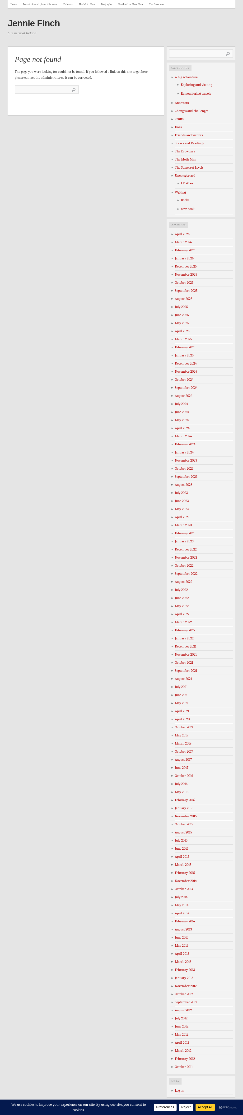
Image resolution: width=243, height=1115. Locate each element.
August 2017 (183, 760)
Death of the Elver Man (130, 4)
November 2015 (186, 816)
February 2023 (185, 533)
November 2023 (186, 460)
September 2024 (186, 388)
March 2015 (183, 865)
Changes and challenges (191, 111)
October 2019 (184, 727)
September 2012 (186, 1002)
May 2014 (181, 905)
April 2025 (182, 331)
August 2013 (183, 929)
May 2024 (182, 420)
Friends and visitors (189, 135)
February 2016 (185, 800)
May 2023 (182, 509)
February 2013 (185, 970)
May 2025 (182, 323)
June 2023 (182, 501)
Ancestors (182, 103)
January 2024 (184, 452)
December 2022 (186, 549)
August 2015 (183, 832)
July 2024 (181, 404)
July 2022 (181, 590)
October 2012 (184, 994)
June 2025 (182, 315)
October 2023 (184, 469)
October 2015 (184, 824)
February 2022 (185, 630)
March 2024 (183, 436)
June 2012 (181, 1026)
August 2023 (183, 485)
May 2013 (181, 946)
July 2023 (181, 493)
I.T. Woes (187, 183)
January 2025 (184, 355)
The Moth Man (87, 4)
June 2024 (182, 412)
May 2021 (181, 703)
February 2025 (185, 347)
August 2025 (183, 299)
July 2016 (181, 784)
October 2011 (184, 1067)
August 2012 (183, 1010)
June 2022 (182, 598)
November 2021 (186, 654)
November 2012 (186, 986)
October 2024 (184, 380)
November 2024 (186, 372)
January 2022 (184, 638)
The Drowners (156, 4)
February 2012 (185, 1059)
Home (13, 4)
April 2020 (182, 719)
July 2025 (181, 307)
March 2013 (183, 962)
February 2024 (185, 444)
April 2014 (182, 913)
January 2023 (184, 541)
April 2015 (182, 857)
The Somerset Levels (189, 168)
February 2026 (185, 250)
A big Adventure (186, 77)
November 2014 (186, 881)
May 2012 (181, 1034)
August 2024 (183, 396)
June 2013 (181, 937)
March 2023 (183, 525)
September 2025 (186, 291)
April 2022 (182, 614)
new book (188, 209)
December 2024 (186, 363)
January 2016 (184, 808)
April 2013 (182, 954)
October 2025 (184, 283)
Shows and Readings (189, 143)
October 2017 (184, 752)
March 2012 (183, 1051)
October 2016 (184, 776)
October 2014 (184, 889)
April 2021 (182, 711)
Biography (106, 4)
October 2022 (184, 566)
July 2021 (181, 687)
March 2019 (183, 743)
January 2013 (184, 978)
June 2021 (181, 695)
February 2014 (185, 921)
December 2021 (185, 646)
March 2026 (183, 242)
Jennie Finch (34, 23)
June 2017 (181, 768)
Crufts (179, 119)
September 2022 (186, 574)
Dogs (178, 127)
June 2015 (181, 849)
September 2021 (186, 671)
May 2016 (181, 792)
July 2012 (181, 1018)
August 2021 (183, 679)
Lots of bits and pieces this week (40, 4)
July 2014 (181, 897)
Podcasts (68, 4)
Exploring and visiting (196, 85)
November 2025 (186, 275)
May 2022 (182, 606)
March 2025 (183, 339)
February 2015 (185, 873)
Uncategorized (185, 176)
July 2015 (181, 840)
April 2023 (182, 517)
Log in (179, 1091)
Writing (180, 192)
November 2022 (186, 557)
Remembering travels (196, 94)
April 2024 (182, 428)
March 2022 (183, 622)
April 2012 (182, 1043)
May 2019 (181, 735)
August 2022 (183, 582)
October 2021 (184, 663)
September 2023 (186, 477)
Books (185, 200)
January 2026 (184, 258)
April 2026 (182, 234)
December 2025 (186, 266)
